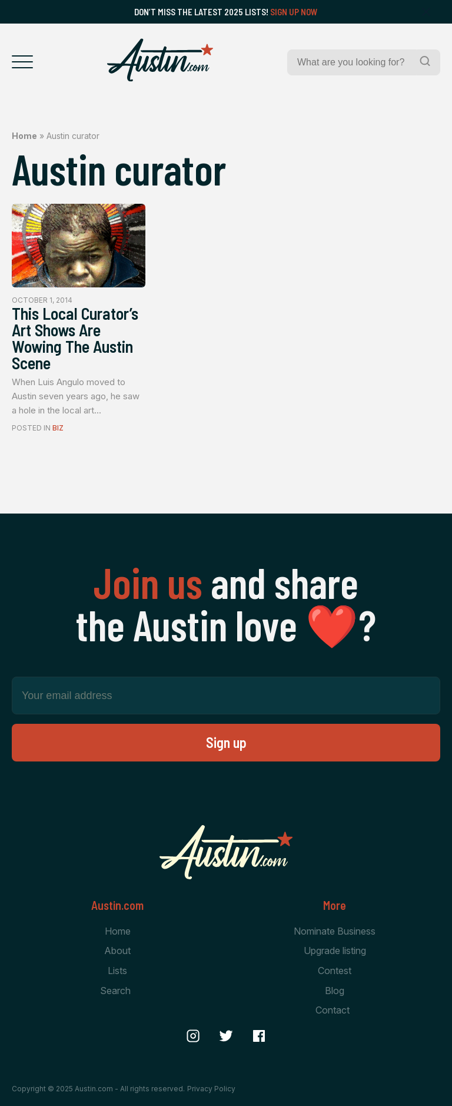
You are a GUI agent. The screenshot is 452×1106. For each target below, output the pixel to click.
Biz (58, 427)
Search (115, 990)
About (117, 951)
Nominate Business (334, 931)
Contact (332, 1010)
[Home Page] (160, 60)
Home (24, 136)
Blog (334, 990)
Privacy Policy (211, 1088)
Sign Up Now (294, 11)
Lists (117, 970)
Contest (334, 970)
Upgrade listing (335, 951)
